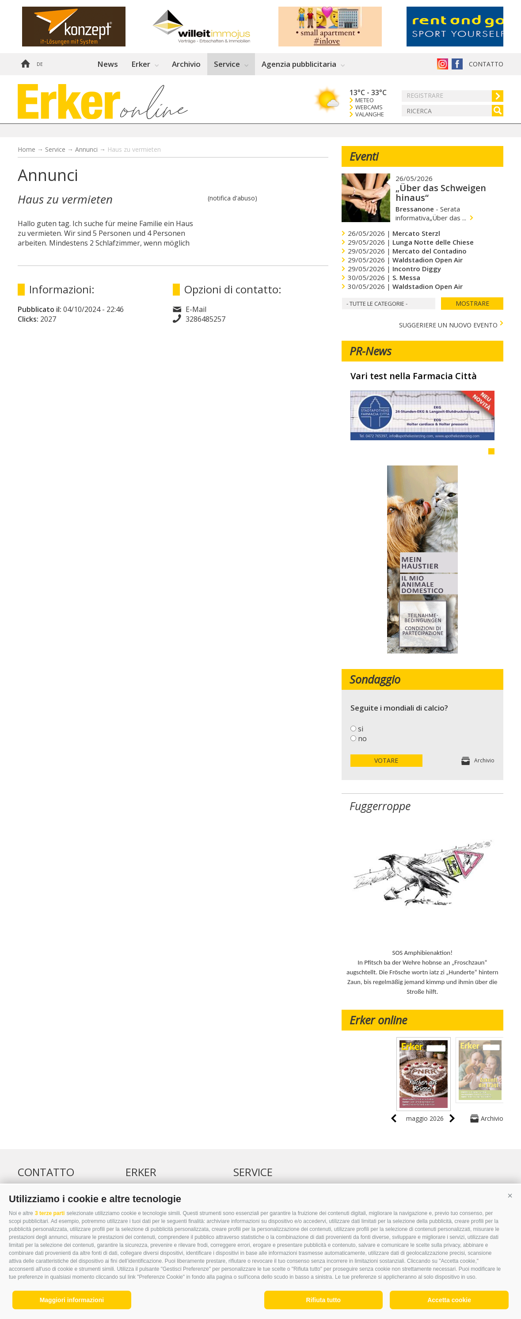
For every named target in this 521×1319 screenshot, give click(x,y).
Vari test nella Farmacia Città (413, 376)
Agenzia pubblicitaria (299, 64)
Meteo (364, 100)
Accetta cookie (449, 1300)
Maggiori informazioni (72, 1300)
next (452, 1118)
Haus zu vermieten (134, 149)
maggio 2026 (425, 1118)
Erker (140, 64)
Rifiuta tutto (323, 1300)
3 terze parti (50, 1213)
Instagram (442, 63)
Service (227, 64)
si (360, 729)
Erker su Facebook (457, 63)
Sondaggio (375, 679)
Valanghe (369, 114)
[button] (510, 1195)
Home (25, 64)
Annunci (86, 149)
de (40, 64)
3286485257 (205, 319)
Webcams (369, 107)
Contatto (486, 64)
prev (393, 1118)
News (107, 64)
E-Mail (196, 309)
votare (386, 760)
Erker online (378, 1019)
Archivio (186, 64)
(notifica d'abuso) (232, 198)
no (362, 738)
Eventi (364, 156)
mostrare (472, 303)
